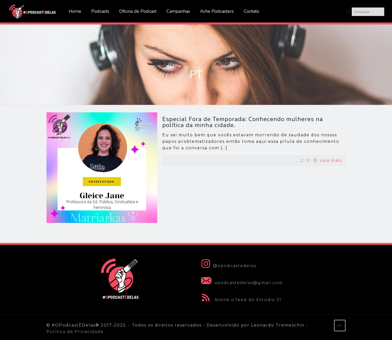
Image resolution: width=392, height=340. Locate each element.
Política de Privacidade (75, 331)
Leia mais (331, 160)
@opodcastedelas (227, 265)
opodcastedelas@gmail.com (241, 282)
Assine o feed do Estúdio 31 (240, 299)
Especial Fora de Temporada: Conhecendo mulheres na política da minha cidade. (242, 122)
